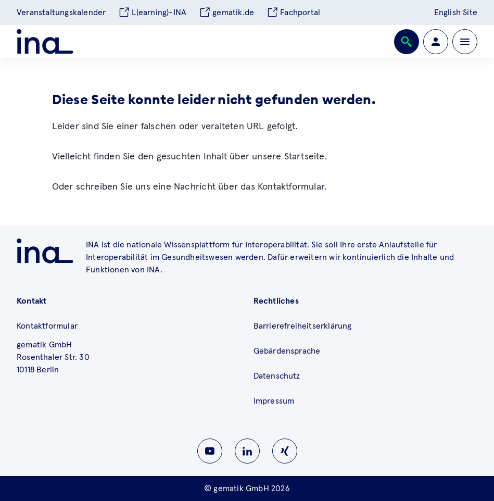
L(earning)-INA (152, 12)
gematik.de (226, 12)
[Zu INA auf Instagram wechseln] (284, 451)
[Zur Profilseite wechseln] (435, 41)
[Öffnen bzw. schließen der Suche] (406, 41)
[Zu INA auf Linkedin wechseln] (247, 451)
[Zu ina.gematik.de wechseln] (45, 251)
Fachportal (293, 12)
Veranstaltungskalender (61, 12)
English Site (455, 12)
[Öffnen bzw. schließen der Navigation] (464, 41)
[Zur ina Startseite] (45, 41)
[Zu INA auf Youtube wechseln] (209, 451)
